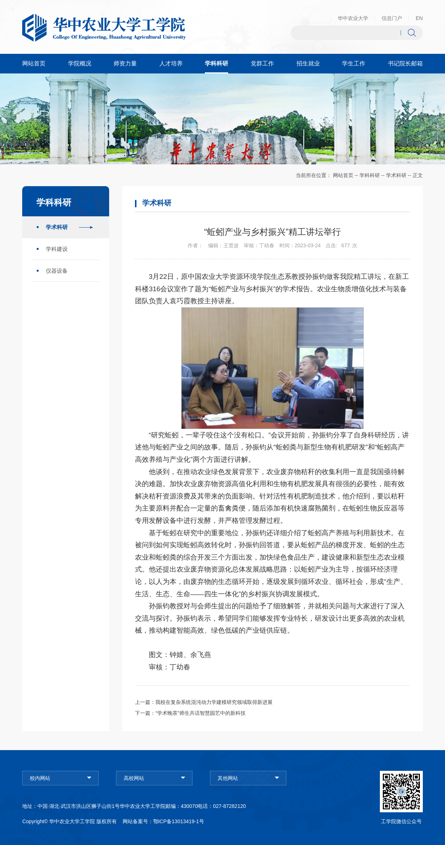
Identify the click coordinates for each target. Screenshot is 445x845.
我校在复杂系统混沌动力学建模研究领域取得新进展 (214, 702)
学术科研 (396, 175)
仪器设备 (57, 271)
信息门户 (392, 18)
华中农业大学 (353, 18)
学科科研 (369, 175)
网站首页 (343, 175)
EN (419, 18)
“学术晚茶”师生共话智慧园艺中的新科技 (200, 713)
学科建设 (57, 249)
